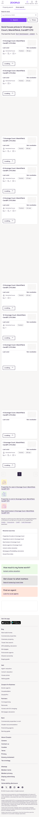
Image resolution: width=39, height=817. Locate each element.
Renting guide (5, 731)
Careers (4, 740)
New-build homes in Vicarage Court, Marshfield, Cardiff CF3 (17, 512)
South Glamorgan (26, 522)
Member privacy (6, 773)
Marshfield (4, 524)
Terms (3, 750)
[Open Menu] (3, 3)
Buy (2, 629)
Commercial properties (8, 636)
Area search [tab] (20, 7)
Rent (3, 718)
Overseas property (7, 639)
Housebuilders (6, 691)
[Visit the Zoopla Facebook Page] (2, 787)
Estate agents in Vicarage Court (12, 545)
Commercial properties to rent (11, 721)
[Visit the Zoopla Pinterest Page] (22, 787)
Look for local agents (10, 594)
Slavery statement (7, 757)
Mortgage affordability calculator (13, 551)
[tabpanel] (19, 16)
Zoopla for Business (8, 684)
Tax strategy (5, 760)
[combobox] (19, 14)
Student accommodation (9, 724)
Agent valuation (6, 668)
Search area (5, 11)
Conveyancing (6, 702)
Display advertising (8, 776)
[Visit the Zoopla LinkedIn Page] (10, 787)
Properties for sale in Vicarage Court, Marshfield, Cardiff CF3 (18, 488)
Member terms (6, 770)
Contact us (5, 744)
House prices (10, 522)
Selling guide (5, 678)
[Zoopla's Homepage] (15, 3)
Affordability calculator (9, 646)
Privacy (3, 754)
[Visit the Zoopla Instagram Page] (14, 787)
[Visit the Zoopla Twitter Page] (6, 787)
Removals (4, 705)
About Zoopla (6, 737)
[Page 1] (19, 474)
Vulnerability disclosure (9, 783)
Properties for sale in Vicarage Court (13, 536)
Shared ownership (7, 656)
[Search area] (19, 15)
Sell (2, 665)
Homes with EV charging (9, 708)
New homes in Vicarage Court (11, 542)
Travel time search (7, 642)
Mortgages (4, 649)
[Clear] (35, 15)
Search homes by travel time (13, 582)
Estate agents (5, 688)
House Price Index (8, 554)
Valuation (27, 2)
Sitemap (4, 766)
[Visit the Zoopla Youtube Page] (18, 787)
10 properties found (8, 34)
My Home (32, 2)
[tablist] (13, 7)
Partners (4, 698)
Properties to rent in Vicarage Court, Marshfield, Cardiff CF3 (18, 500)
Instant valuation (6, 672)
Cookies (4, 747)
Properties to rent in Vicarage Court (13, 539)
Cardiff (18, 522)
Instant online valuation (10, 548)
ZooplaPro (4, 694)
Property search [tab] (8, 7)
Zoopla (3, 522)
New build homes (6, 632)
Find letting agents (7, 728)
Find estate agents (7, 652)
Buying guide (5, 659)
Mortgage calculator (8, 712)
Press (3, 780)
